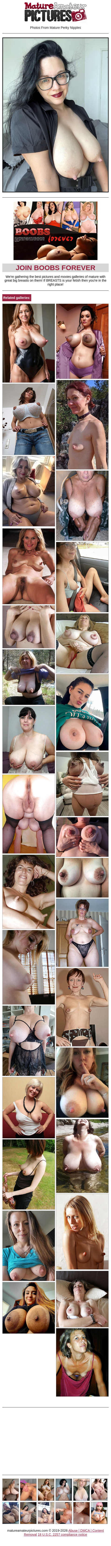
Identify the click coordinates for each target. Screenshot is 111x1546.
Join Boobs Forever (55, 268)
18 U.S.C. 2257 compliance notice (62, 1534)
